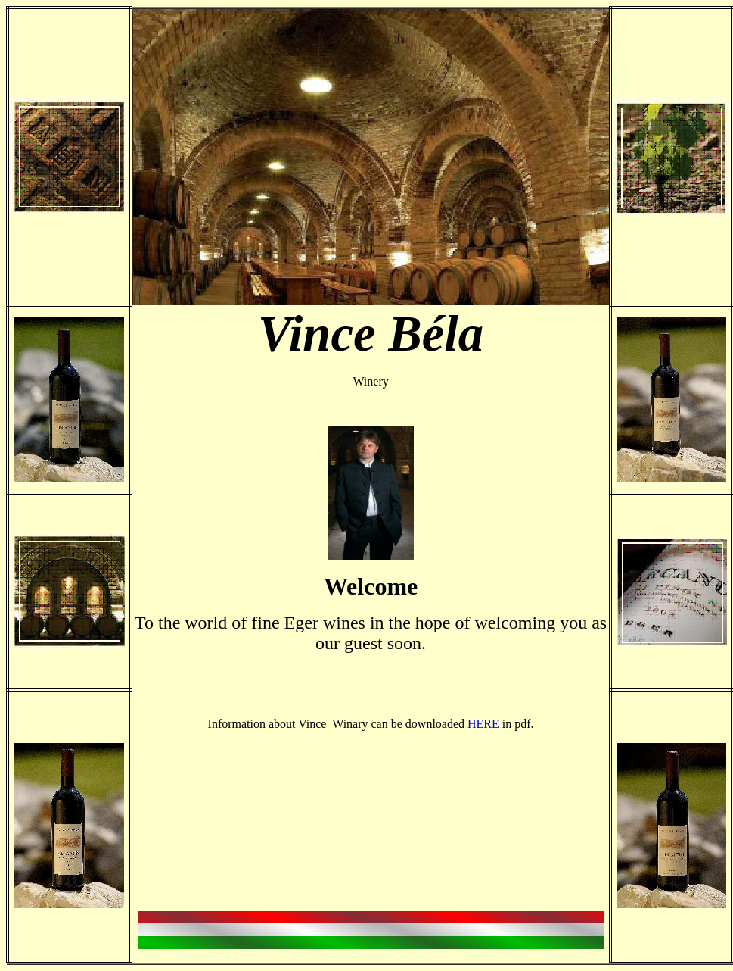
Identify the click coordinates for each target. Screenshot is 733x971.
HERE (483, 723)
